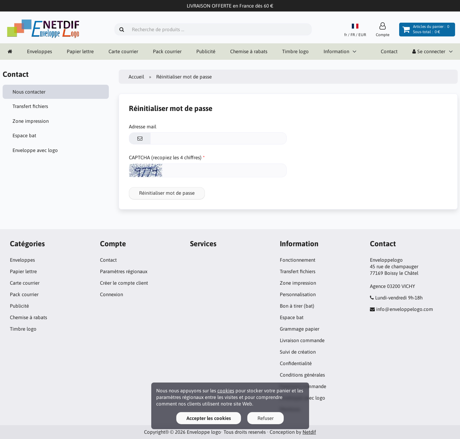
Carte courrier (123, 51)
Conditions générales (302, 375)
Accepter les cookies (208, 418)
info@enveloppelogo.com (404, 309)
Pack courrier (167, 51)
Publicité (205, 51)
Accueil (136, 76)
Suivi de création (298, 352)
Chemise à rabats (248, 51)
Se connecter (428, 51)
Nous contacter (28, 92)
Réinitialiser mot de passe (167, 193)
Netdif (309, 432)
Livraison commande (302, 340)
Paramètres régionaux (123, 271)
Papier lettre (80, 51)
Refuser (265, 418)
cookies (225, 390)
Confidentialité (296, 363)
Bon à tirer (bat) (297, 306)
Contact (389, 51)
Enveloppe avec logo (35, 150)
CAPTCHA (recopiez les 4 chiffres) (165, 157)
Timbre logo (295, 51)
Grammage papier (299, 329)
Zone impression (30, 121)
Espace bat (24, 135)
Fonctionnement (297, 260)
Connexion (111, 294)
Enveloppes (39, 51)
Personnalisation (298, 294)
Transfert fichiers (30, 106)
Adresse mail (142, 126)
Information (336, 51)
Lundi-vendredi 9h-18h (399, 297)
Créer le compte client (124, 283)
